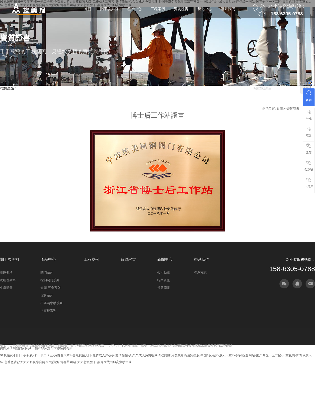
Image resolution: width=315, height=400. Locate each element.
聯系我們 (201, 259)
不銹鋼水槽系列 (51, 303)
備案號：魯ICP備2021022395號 (80, 345)
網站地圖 (130, 345)
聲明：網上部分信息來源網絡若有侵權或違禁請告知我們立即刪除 (186, 345)
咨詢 (309, 96)
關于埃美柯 (9, 259)
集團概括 (6, 272)
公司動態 (163, 272)
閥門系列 (46, 272)
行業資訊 (163, 280)
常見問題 (163, 288)
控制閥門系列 (49, 280)
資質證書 (293, 108)
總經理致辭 (8, 280)
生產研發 (6, 288)
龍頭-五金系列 (50, 288)
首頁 (280, 108)
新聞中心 (165, 259)
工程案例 (91, 259)
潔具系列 (46, 295)
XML (114, 345)
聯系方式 (200, 272)
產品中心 (48, 259)
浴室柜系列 (48, 310)
